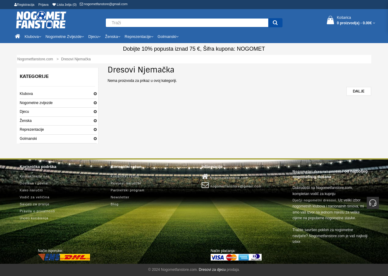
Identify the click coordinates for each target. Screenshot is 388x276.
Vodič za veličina (34, 197)
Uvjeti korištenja (34, 218)
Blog (115, 204)
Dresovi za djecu (212, 270)
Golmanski (28, 138)
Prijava (43, 4)
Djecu (24, 111)
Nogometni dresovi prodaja (318, 171)
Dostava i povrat (34, 183)
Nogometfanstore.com (225, 176)
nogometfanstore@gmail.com (104, 4)
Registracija (24, 4)
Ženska (26, 121)
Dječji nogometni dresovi (314, 200)
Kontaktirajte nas (35, 176)
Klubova (26, 94)
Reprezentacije (32, 129)
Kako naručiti (31, 190)
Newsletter (120, 197)
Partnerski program (128, 190)
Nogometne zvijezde (36, 103)
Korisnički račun (125, 176)
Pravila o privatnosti (37, 211)
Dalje (359, 91)
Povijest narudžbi (126, 183)
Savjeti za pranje (34, 204)
